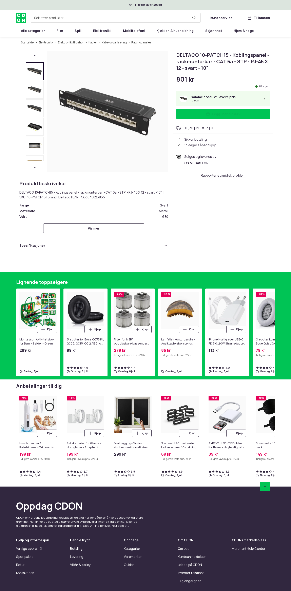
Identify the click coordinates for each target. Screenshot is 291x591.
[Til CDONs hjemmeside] (21, 18)
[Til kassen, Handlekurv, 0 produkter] (258, 18)
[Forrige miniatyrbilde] (35, 56)
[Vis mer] (93, 228)
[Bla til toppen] (265, 486)
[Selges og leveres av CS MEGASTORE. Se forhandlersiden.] (197, 163)
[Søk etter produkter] (194, 18)
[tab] (35, 71)
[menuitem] (33, 31)
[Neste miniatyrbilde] (35, 167)
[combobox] (116, 18)
